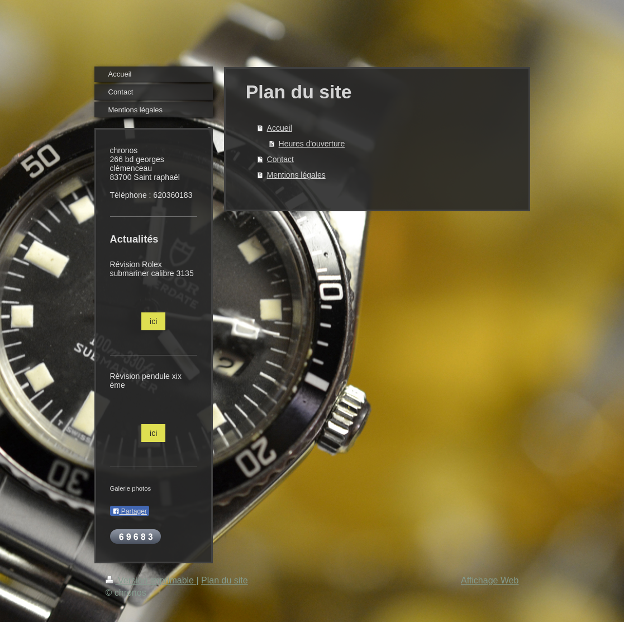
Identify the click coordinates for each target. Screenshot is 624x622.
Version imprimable (151, 580)
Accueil (279, 128)
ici (153, 321)
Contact (280, 159)
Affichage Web (489, 580)
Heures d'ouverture (312, 143)
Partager (129, 511)
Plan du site (224, 580)
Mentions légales (296, 174)
